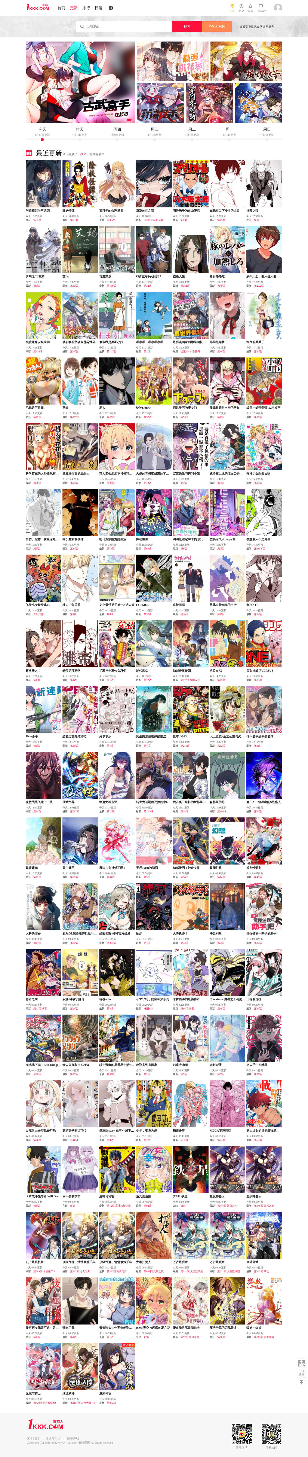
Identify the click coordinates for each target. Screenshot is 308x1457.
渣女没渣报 (143, 1196)
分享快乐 (105, 736)
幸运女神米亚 (108, 802)
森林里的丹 (217, 802)
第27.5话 (148, 811)
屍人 (102, 407)
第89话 (111, 1074)
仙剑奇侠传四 (182, 670)
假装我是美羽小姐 (111, 342)
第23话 (111, 482)
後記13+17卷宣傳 (190, 351)
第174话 (37, 351)
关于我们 (33, 1438)
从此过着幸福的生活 (223, 605)
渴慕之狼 (252, 210)
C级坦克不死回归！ (149, 276)
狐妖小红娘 (253, 1327)
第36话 (74, 745)
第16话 (258, 351)
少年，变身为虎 (146, 1130)
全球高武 (252, 1262)
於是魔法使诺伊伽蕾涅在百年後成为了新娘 (164, 736)
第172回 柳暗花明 (190, 680)
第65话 (111, 417)
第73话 (147, 482)
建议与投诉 (53, 1438)
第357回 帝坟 (261, 1271)
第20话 (74, 1074)
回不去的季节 (71, 1196)
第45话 (221, 220)
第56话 (37, 482)
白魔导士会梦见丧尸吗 (41, 1130)
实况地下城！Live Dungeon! (44, 1065)
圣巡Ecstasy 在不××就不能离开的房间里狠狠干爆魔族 (134, 1130)
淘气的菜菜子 (255, 342)
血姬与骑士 (33, 1393)
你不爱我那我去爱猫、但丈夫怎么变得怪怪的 (276, 736)
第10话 (221, 351)
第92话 (147, 1205)
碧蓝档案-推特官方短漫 (114, 933)
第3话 (184, 482)
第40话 (221, 285)
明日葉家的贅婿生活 (112, 539)
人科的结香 (33, 933)
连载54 (74, 1140)
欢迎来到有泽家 (146, 1065)
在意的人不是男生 (258, 539)
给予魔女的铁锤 (72, 539)
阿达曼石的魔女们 (185, 407)
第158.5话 (259, 548)
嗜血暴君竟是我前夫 (186, 1327)
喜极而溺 (179, 605)
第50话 (221, 1337)
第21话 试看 (40, 1008)
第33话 (258, 680)
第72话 (147, 680)
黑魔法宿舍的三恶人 (75, 473)
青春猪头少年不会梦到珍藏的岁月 (121, 1327)
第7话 (220, 417)
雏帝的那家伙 (71, 670)
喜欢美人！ (33, 670)
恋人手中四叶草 (256, 1065)
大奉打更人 (143, 1262)
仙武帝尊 (68, 802)
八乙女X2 (216, 670)
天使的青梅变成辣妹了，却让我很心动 (161, 473)
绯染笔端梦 (217, 342)
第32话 (37, 220)
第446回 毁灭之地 (227, 1205)
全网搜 (217, 26)
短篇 (256, 220)
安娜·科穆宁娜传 (73, 999)
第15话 (111, 548)
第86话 (258, 417)
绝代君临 (142, 670)
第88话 (37, 1074)
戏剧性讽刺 (253, 867)
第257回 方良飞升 (80, 1271)
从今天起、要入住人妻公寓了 (265, 276)
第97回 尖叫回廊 (190, 1337)
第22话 (37, 877)
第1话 (36, 285)
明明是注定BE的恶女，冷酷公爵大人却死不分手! (205, 539)
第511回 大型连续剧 (192, 1271)
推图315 (148, 1008)
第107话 (111, 351)
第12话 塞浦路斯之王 (119, 1205)
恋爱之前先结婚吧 (74, 736)
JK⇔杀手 (32, 736)
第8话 (184, 220)
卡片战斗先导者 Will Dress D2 (45, 1196)
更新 (74, 8)
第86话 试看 (187, 1008)
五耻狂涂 (38, 614)
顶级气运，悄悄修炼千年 (78, 1262)
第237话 (74, 417)
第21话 (258, 1008)
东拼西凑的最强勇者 (186, 999)
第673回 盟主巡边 (264, 1337)
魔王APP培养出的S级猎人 (263, 802)
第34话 (184, 877)
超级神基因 (217, 1196)
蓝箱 (65, 407)
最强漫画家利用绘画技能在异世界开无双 (200, 342)
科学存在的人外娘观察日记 (44, 473)
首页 (61, 8)
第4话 (110, 614)
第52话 (221, 745)
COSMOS (142, 605)
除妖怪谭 (68, 210)
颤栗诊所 (179, 1130)
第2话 (147, 1074)
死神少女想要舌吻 (258, 473)
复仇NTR (252, 605)
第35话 (111, 220)
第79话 (74, 220)
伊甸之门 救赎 (35, 276)
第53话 (184, 417)
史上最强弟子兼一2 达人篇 (117, 605)
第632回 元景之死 (154, 1271)
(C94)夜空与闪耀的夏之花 (153, 1327)
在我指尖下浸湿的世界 (225, 210)
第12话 (37, 417)
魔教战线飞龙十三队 (39, 802)
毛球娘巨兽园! (35, 407)
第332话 (185, 285)
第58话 (221, 1008)
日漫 (98, 8)
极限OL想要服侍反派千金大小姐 (84, 933)
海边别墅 (216, 933)
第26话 (258, 811)
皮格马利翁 (106, 1196)
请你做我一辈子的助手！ (262, 933)
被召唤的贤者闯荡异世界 (78, 342)
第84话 (111, 877)
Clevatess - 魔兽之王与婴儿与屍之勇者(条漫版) (240, 999)
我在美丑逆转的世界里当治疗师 (194, 802)
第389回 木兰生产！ (44, 1271)
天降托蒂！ (180, 933)
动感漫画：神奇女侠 (186, 867)
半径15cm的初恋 (147, 867)
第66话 (147, 548)
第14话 (74, 548)
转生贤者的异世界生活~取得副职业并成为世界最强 (133, 1065)
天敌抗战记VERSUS (259, 670)
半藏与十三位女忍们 (112, 670)
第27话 (74, 482)
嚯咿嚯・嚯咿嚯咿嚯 (149, 342)
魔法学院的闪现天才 (223, 1327)
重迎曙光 (32, 867)
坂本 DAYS (180, 736)
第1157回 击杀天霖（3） (84, 1402)
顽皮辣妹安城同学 (38, 342)
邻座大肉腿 (180, 1065)
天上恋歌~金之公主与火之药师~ (231, 736)
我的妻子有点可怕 (74, 1130)
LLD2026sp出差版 (154, 220)
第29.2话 (259, 285)
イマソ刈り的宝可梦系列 (152, 999)
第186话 (111, 285)
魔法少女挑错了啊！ (112, 867)
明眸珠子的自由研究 (186, 210)
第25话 (74, 1008)
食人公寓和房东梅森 (75, 1065)
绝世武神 (68, 1393)
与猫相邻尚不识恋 (38, 210)
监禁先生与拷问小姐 (186, 473)
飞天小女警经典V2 (38, 605)
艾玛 (65, 276)
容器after (105, 999)
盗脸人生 (179, 276)
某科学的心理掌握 (111, 210)
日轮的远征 (253, 999)
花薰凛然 (105, 276)
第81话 (258, 1074)
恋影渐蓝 (216, 1065)
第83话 (74, 285)
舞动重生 (142, 539)
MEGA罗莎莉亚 (220, 1130)
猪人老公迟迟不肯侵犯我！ (117, 473)
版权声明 (73, 1438)
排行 (86, 8)
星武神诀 (105, 1393)
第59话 (74, 351)
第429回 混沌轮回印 (44, 1402)
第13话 (258, 482)
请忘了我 (68, 1327)
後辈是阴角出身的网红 (225, 407)
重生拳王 (68, 867)
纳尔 (139, 933)
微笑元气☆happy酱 (222, 539)
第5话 (184, 548)
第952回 (111, 1402)
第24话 (221, 1140)
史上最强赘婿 (35, 1262)
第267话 (111, 942)
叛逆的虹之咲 (145, 210)
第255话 (185, 745)
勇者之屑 (32, 999)
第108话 (221, 811)
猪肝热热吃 (217, 276)
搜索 (187, 26)
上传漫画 (301, 1372)
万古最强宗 (180, 1262)
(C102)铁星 (180, 1196)
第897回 (74, 811)
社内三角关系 (71, 605)
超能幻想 (216, 867)
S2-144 (184, 1140)
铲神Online (143, 407)
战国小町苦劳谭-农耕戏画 (263, 407)
